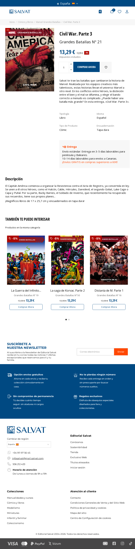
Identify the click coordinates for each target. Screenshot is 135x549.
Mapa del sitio (78, 512)
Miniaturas (13, 512)
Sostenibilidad (78, 447)
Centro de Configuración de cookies (90, 518)
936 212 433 (19, 464)
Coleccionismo (15, 523)
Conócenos (76, 442)
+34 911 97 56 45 (21, 452)
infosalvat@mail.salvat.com (28, 458)
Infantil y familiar (17, 518)
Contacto (75, 497)
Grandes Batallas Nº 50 (67, 295)
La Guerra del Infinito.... (26, 290)
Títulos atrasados (79, 462)
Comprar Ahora (26, 306)
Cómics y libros (15, 502)
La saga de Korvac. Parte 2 (67, 290)
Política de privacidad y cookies (88, 507)
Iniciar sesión (77, 467)
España (67, 3)
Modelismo (13, 507)
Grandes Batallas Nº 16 (109, 295)
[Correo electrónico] (95, 351)
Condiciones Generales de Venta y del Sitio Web (97, 502)
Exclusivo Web (78, 457)
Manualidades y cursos (20, 497)
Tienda (74, 452)
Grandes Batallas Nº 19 (26, 295)
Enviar (121, 351)
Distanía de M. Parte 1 (109, 290)
